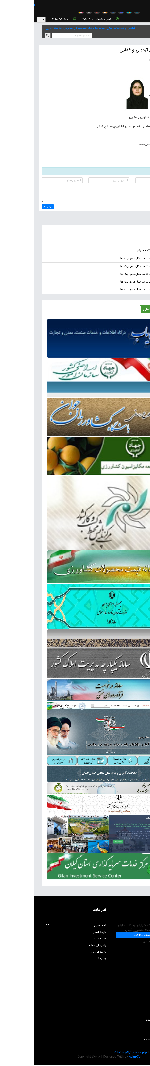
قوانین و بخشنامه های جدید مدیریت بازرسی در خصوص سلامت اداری (57, 27)
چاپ (137, 60)
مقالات (138, 1007)
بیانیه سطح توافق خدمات (96, 1052)
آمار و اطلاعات (134, 1014)
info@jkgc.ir (133, 956)
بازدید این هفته (42, 946)
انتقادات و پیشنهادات (131, 994)
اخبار (137, 229)
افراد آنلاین (42, 926)
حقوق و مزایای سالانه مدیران (121, 251)
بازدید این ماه (42, 952)
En (1, 5)
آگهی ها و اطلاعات (128, 237)
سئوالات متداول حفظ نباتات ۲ (126, 1040)
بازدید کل (42, 959)
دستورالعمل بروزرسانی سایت (126, 1020)
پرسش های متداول (131, 987)
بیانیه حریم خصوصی (129, 1052)
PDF (119, 60)
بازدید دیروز (42, 939)
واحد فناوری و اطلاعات (130, 1001)
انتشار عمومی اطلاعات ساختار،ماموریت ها (113, 259)
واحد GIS (137, 1027)
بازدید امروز (42, 932)
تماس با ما (136, 1034)
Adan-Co (101, 1057)
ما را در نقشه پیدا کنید (112, 936)
